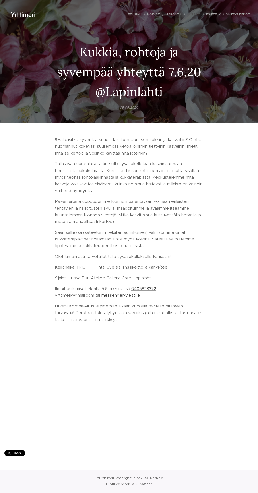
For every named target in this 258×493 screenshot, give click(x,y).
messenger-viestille (120, 295)
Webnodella (125, 484)
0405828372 (143, 288)
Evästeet (145, 484)
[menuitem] (136, 14)
